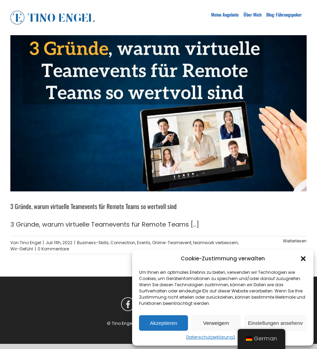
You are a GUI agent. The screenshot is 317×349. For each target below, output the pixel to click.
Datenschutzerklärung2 (210, 337)
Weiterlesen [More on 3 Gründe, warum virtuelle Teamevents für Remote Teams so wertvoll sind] (295, 241)
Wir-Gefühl (21, 249)
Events (143, 243)
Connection (122, 243)
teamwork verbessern (215, 243)
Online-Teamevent (171, 243)
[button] (303, 258)
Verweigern (216, 323)
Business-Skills (93, 243)
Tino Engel (30, 243)
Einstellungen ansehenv (275, 323)
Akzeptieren (163, 323)
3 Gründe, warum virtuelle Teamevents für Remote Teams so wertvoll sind (93, 206)
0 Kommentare (53, 249)
